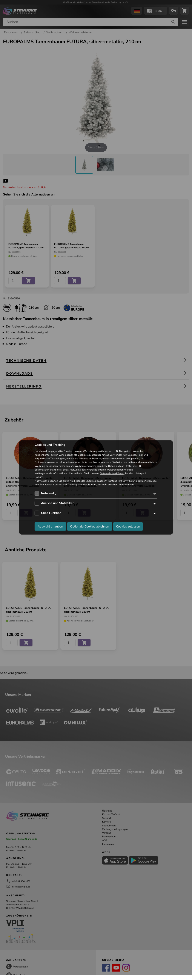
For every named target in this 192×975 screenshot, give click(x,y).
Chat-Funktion (51, 513)
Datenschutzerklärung (112, 473)
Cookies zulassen (128, 526)
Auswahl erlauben (50, 526)
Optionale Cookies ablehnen (89, 526)
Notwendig (48, 493)
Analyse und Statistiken (57, 503)
